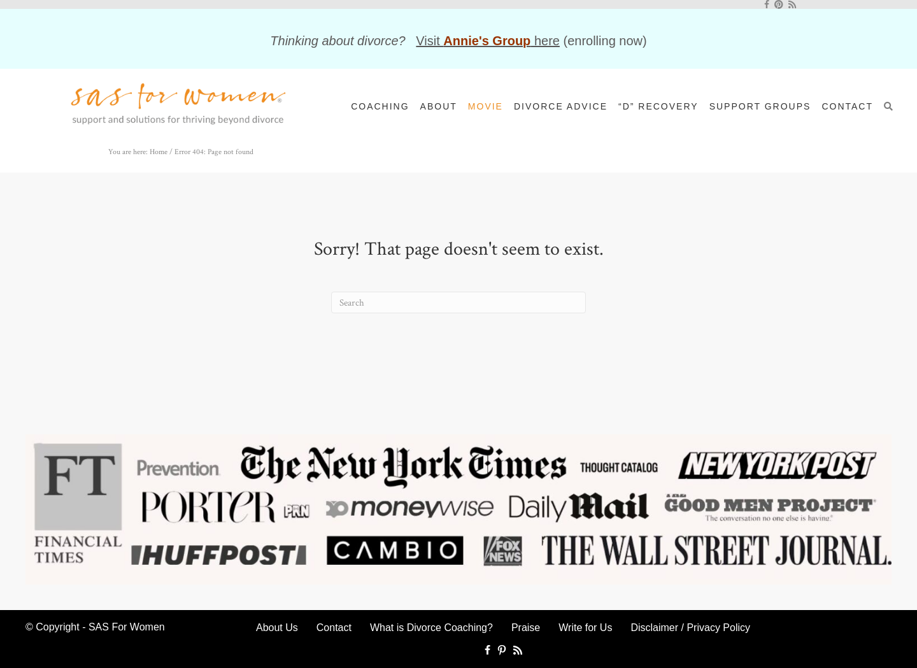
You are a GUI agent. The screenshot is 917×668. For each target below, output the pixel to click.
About (438, 106)
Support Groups (760, 106)
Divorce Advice (561, 106)
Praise (525, 627)
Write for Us (585, 627)
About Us (277, 627)
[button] (891, 106)
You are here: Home (137, 152)
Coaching (380, 106)
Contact (847, 106)
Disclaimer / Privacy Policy (690, 627)
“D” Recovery (658, 106)
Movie (485, 106)
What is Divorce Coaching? (431, 627)
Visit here (488, 41)
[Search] (458, 302)
